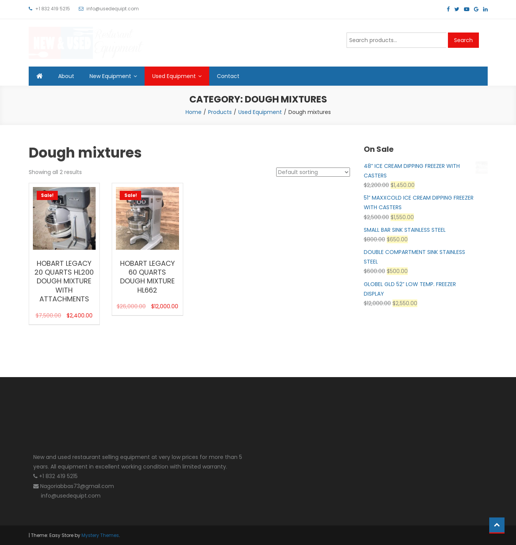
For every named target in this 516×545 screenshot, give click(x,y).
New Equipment (110, 76)
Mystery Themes (100, 535)
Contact (228, 76)
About (66, 76)
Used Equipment (174, 76)
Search (463, 40)
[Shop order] (313, 172)
